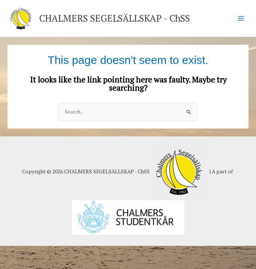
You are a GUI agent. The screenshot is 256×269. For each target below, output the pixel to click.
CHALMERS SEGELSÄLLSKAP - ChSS (114, 18)
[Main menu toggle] (241, 18)
